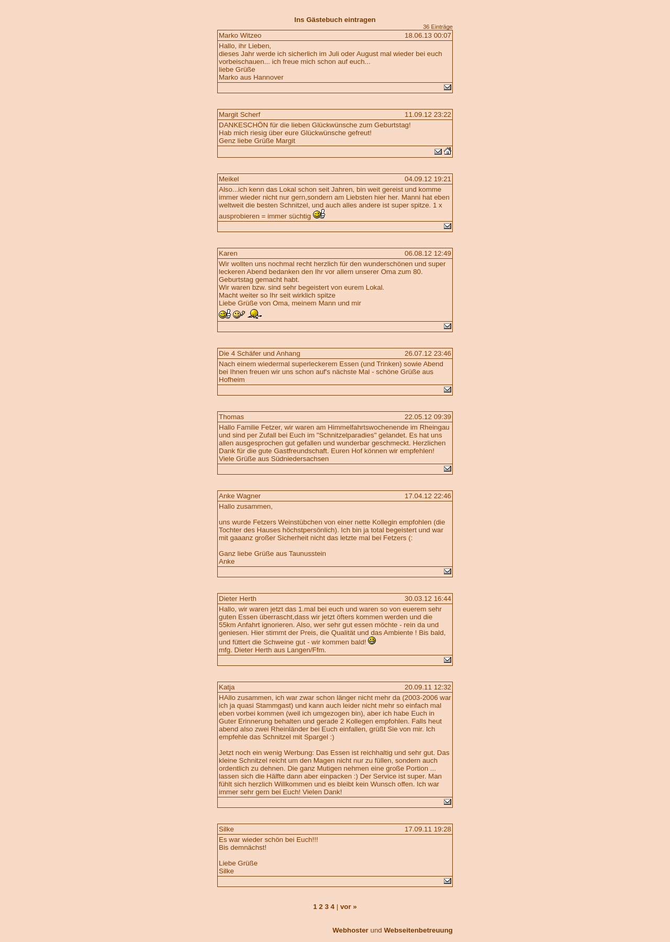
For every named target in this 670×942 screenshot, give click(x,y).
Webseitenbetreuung (418, 930)
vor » (348, 907)
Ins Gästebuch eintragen (335, 20)
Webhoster (350, 930)
